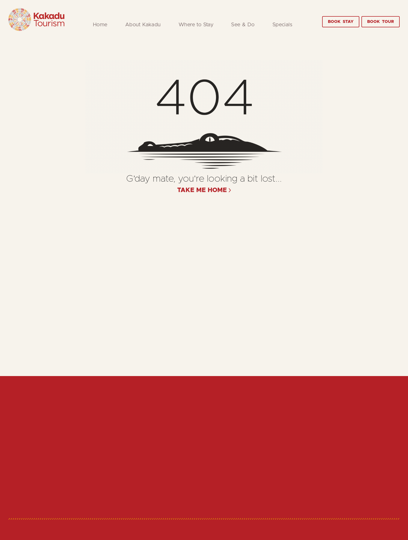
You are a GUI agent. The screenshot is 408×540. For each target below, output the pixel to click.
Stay (341, 21)
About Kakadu (143, 24)
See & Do (242, 24)
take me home (202, 190)
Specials (282, 24)
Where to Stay (195, 24)
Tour (380, 21)
